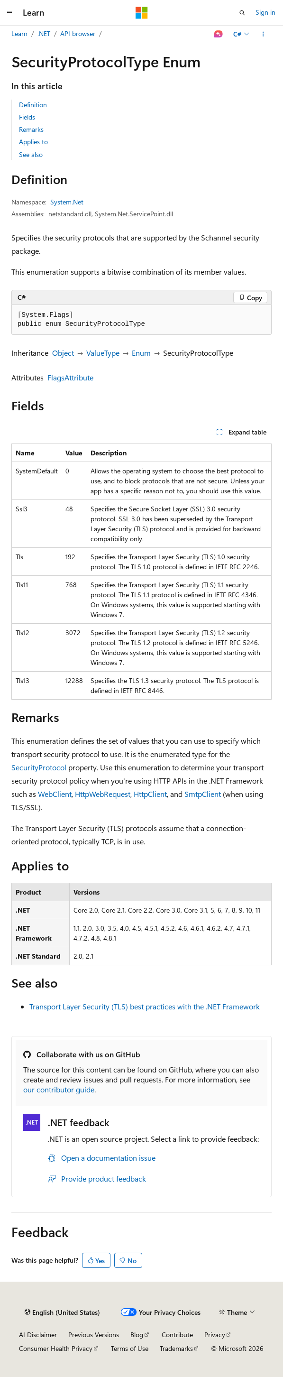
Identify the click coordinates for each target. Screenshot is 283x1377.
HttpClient (150, 794)
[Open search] (242, 12)
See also (31, 154)
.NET (43, 33)
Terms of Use (129, 1348)
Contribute (177, 1334)
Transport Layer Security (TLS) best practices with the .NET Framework (144, 1006)
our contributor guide (58, 1089)
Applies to (33, 141)
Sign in (265, 12)
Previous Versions (93, 1334)
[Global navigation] (9, 12)
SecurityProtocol (38, 767)
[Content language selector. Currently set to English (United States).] (62, 1312)
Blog (136, 1334)
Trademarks (176, 1348)
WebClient (55, 794)
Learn (19, 33)
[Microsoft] (142, 13)
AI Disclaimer (38, 1334)
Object (63, 353)
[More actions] (263, 34)
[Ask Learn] (219, 34)
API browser (77, 33)
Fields (27, 116)
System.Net (66, 201)
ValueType (102, 353)
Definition (33, 104)
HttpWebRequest (102, 794)
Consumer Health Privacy (55, 1348)
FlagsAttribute (70, 377)
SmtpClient (202, 794)
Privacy (214, 1334)
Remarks (31, 129)
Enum (141, 353)
